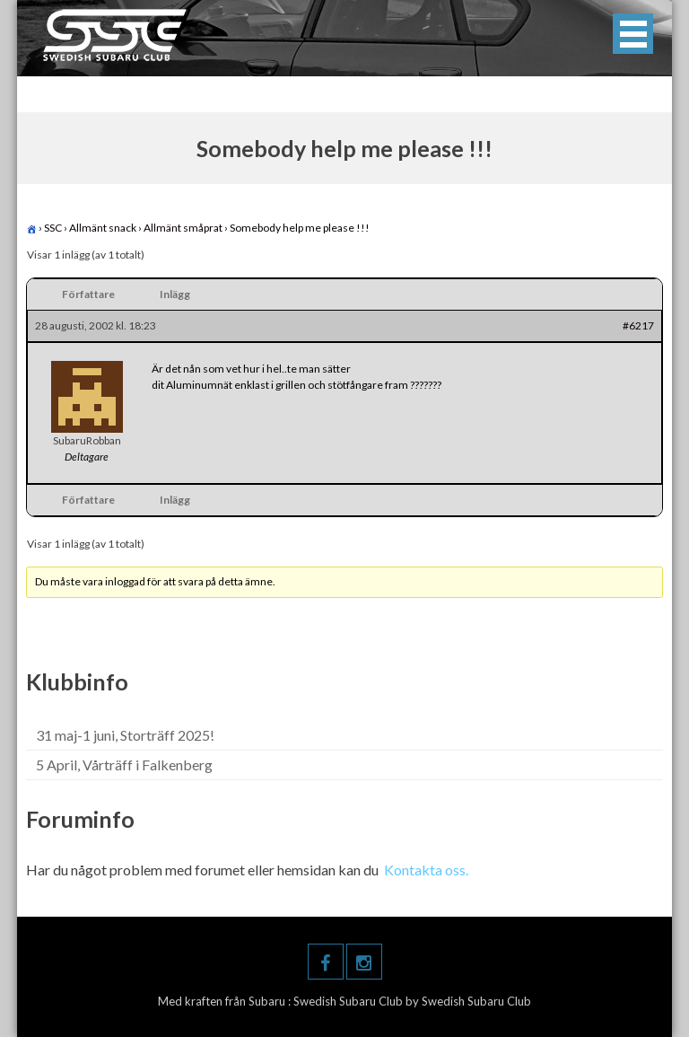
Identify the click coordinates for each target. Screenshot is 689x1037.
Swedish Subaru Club (349, 1001)
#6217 (638, 325)
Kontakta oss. (426, 869)
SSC (53, 227)
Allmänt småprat (183, 227)
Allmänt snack (102, 227)
